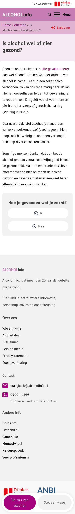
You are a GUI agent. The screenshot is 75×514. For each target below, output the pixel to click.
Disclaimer (10, 342)
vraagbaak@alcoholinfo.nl (29, 385)
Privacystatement (15, 356)
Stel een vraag (54, 502)
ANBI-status (10, 335)
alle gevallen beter (55, 69)
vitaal (12, 443)
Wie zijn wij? (11, 328)
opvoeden (14, 450)
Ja (41, 213)
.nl (10, 430)
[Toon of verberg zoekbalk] (49, 14)
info (9, 423)
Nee (41, 226)
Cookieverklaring (14, 362)
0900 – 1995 (20, 395)
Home (6, 25)
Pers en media (12, 349)
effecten (20, 25)
